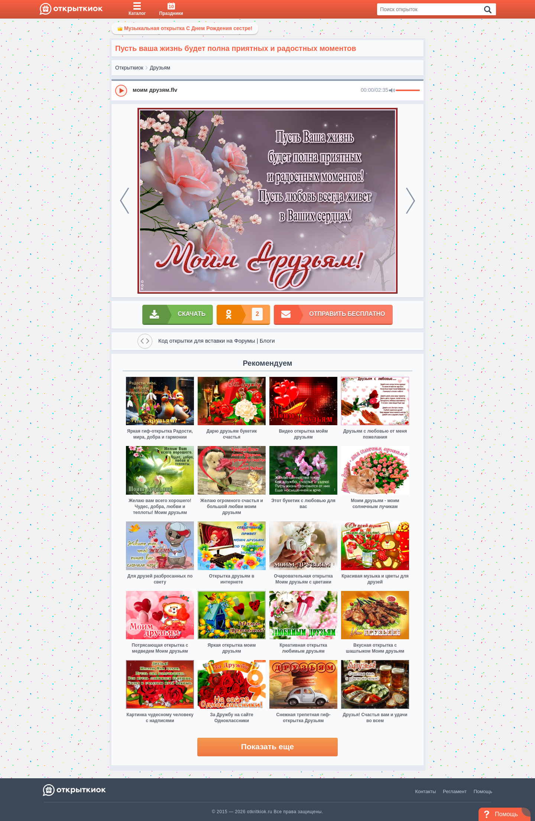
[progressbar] (408, 90)
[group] (267, 90)
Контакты (425, 791)
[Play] (121, 91)
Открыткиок (129, 68)
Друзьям (160, 68)
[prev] (124, 201)
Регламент (455, 791)
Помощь (483, 791)
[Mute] (392, 90)
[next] (410, 201)
